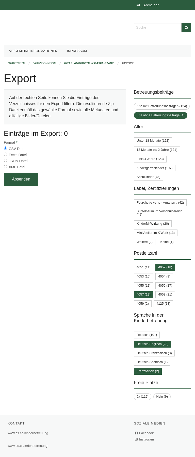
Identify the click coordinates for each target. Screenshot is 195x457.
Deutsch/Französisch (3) (154, 353)
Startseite (16, 63)
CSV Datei (17, 149)
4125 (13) (163, 303)
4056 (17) (165, 285)
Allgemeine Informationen (33, 51)
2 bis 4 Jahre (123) (150, 159)
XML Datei (17, 167)
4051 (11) (144, 267)
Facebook (144, 433)
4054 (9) (164, 276)
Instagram (144, 439)
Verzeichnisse (44, 63)
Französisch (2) (148, 371)
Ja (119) (143, 396)
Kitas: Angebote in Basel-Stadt (89, 63)
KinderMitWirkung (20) (153, 223)
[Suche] (186, 27)
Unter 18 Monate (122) (153, 140)
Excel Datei (18, 155)
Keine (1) (167, 242)
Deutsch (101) (147, 335)
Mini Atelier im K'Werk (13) (156, 233)
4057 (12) (144, 294)
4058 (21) (165, 294)
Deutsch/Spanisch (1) (152, 362)
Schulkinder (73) (148, 177)
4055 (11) (144, 285)
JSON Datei (18, 161)
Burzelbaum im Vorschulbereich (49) (159, 212)
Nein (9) (162, 396)
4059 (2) (143, 303)
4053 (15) (144, 276)
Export (128, 63)
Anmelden (151, 5)
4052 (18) (165, 267)
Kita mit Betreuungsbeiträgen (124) (162, 106)
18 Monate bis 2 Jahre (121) (157, 150)
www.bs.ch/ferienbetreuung (27, 446)
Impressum (77, 51)
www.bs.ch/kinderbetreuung (28, 433)
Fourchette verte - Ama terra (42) (160, 202)
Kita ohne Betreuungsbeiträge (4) (161, 115)
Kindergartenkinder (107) (155, 168)
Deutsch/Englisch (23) (152, 344)
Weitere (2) (145, 242)
